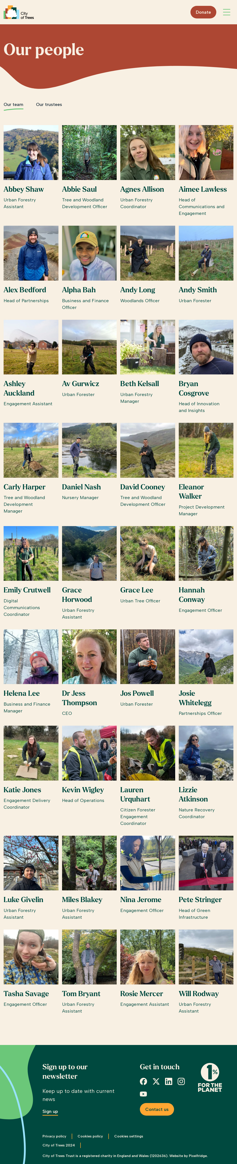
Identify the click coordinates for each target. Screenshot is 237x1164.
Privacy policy (54, 1136)
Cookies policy (90, 1136)
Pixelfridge (198, 1156)
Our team (13, 104)
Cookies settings (128, 1136)
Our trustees (49, 104)
